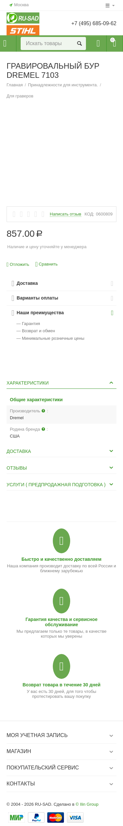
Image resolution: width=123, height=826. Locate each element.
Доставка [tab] (61, 451)
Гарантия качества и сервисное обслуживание (61, 622)
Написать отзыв (65, 214)
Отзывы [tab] (61, 468)
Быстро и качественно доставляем (62, 559)
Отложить (18, 264)
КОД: (89, 214)
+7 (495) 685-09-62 (93, 23)
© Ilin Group (87, 804)
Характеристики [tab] (61, 383)
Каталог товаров (5, 43)
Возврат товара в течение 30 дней (62, 684)
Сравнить (46, 264)
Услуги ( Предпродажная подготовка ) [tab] (61, 484)
